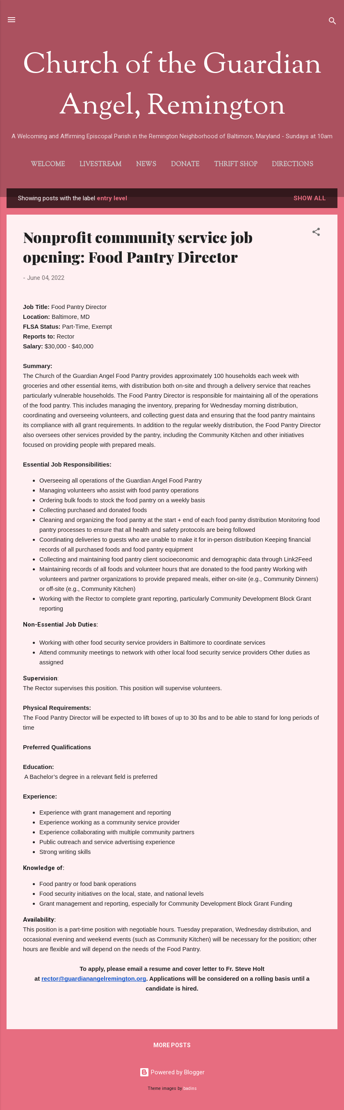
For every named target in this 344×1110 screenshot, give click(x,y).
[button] (316, 233)
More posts (172, 1045)
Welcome (48, 164)
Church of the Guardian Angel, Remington (172, 86)
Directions (292, 164)
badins (190, 1088)
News (146, 164)
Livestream (100, 164)
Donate (185, 164)
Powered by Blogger (172, 1072)
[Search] (332, 22)
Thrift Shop (235, 164)
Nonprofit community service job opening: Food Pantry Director (138, 246)
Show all (310, 198)
